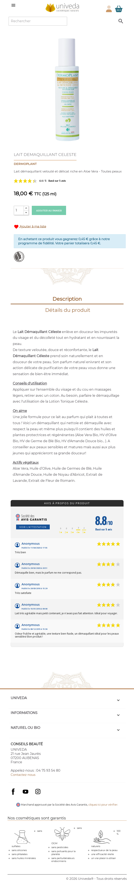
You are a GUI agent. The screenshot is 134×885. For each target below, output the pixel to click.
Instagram (37, 791)
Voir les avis (55, 181)
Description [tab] (67, 299)
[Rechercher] (38, 21)
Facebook (13, 795)
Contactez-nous (23, 775)
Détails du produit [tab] (67, 310)
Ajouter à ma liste (30, 226)
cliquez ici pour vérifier (102, 804)
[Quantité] (19, 210)
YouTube (25, 791)
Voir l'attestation (32, 527)
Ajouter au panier (49, 210)
